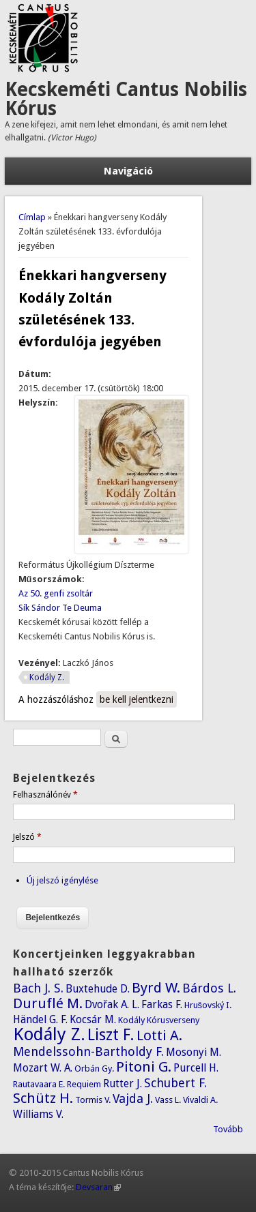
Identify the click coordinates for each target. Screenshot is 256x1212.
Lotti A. (159, 1035)
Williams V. (38, 1114)
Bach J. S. (38, 988)
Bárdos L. (209, 988)
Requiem (84, 1084)
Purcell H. (195, 1067)
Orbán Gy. (94, 1068)
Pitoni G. (143, 1067)
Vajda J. (133, 1098)
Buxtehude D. (98, 988)
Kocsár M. (93, 1019)
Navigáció (128, 171)
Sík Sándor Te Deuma (60, 608)
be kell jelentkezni (136, 699)
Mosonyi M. (193, 1052)
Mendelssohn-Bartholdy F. (88, 1051)
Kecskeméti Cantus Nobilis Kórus (126, 99)
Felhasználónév (45, 795)
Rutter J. (122, 1083)
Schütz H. (43, 1098)
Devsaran (98, 1187)
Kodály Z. (46, 677)
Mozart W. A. (42, 1067)
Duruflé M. (48, 1003)
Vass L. (168, 1100)
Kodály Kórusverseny (158, 1020)
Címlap (32, 217)
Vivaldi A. (200, 1100)
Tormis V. (93, 1100)
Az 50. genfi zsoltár (55, 593)
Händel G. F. (40, 1019)
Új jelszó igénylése (62, 880)
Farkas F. (161, 1004)
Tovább (228, 1129)
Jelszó (27, 837)
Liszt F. (110, 1034)
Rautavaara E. (39, 1084)
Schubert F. (175, 1083)
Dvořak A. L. (112, 1004)
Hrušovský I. (208, 1005)
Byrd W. (156, 988)
